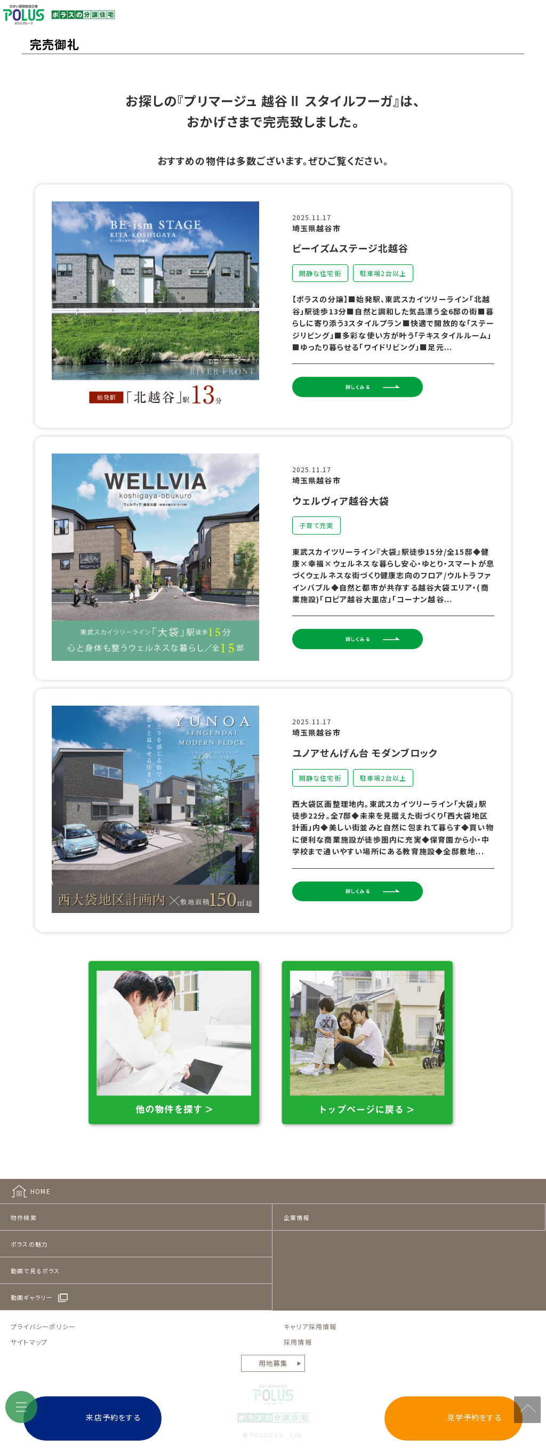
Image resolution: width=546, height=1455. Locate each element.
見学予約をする (423, 1417)
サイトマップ (29, 1332)
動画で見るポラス (35, 1261)
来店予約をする (164, 1417)
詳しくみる (378, 389)
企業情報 (297, 1208)
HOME (40, 1181)
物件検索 (24, 1208)
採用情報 (298, 1332)
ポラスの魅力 (29, 1235)
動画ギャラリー (32, 1288)
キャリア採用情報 (310, 1317)
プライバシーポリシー (43, 1317)
